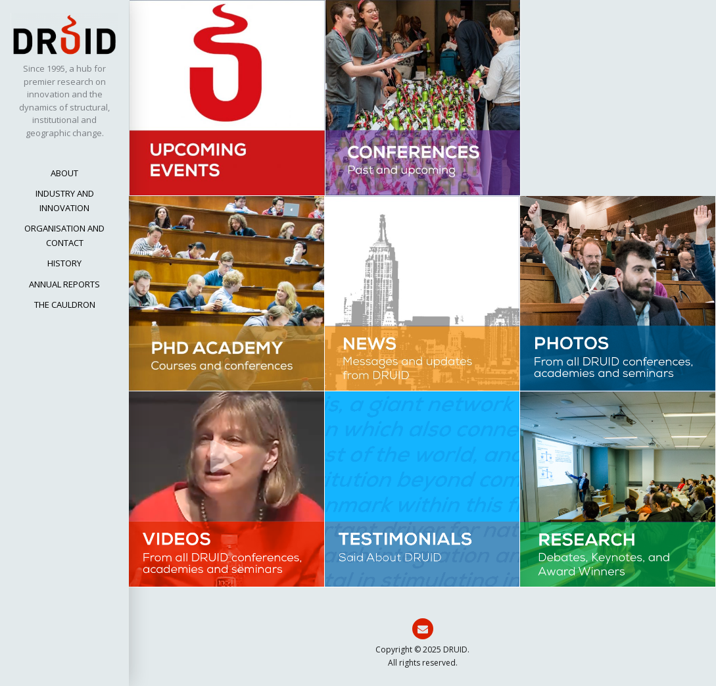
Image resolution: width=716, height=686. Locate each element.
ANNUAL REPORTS (64, 284)
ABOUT (64, 173)
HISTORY (64, 263)
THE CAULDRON (64, 304)
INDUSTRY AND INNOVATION (65, 200)
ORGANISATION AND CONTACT (64, 235)
